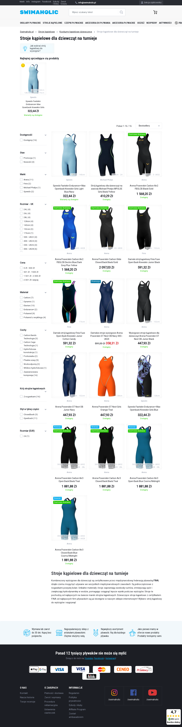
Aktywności (165, 23)
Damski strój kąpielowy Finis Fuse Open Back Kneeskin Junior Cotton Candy (69, 336)
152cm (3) (28, 229)
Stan (33, 152)
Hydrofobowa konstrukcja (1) (30, 351)
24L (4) (27, 209)
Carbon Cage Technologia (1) (31, 343)
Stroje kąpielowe (52, 23)
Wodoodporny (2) (32, 364)
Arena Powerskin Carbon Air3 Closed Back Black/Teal (106, 479)
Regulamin (74, 693)
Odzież (140, 23)
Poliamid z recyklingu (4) (35, 317)
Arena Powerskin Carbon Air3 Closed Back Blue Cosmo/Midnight (69, 552)
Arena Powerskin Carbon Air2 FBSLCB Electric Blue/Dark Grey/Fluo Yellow (69, 262)
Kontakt (24, 693)
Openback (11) (30, 418)
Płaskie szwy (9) (31, 360)
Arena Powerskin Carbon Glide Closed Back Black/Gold (106, 260)
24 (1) (26, 436)
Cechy (33, 330)
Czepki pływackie (73, 23)
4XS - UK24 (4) (30, 241)
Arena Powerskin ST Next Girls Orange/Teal (106, 408)
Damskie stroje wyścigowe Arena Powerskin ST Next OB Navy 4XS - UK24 (106, 336)
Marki (33, 174)
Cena (33, 262)
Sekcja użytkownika (151, 2)
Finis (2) (27, 183)
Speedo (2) (29, 191)
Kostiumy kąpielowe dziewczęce (76, 31)
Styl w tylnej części (33, 409)
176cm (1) (28, 233)
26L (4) (27, 213)
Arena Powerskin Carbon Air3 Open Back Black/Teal (69, 479)
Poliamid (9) (29, 313)
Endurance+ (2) (30, 309)
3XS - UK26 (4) (30, 245)
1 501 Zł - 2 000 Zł (32, 276)
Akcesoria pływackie (123, 23)
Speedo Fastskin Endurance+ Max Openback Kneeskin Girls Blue (144, 408)
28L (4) (27, 217)
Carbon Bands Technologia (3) (31, 337)
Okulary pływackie (30, 23)
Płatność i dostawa (53, 693)
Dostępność (33, 134)
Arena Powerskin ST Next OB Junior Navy (69, 408)
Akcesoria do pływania (97, 23)
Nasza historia (27, 697)
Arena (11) (28, 180)
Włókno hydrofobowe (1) (35, 368)
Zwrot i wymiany (52, 697)
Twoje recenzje (27, 701)
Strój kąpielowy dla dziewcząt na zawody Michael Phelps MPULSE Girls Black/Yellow (106, 188)
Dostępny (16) (30, 140)
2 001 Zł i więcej (31, 280)
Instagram (111, 658)
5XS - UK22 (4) (30, 237)
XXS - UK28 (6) (30, 249)
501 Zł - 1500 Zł (31, 272)
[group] (33, 90)
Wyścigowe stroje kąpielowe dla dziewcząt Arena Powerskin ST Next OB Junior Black (144, 336)
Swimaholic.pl (27, 31)
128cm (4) (28, 221)
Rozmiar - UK (33, 204)
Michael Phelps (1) (32, 187)
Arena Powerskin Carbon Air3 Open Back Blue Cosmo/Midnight (144, 479)
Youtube (89, 658)
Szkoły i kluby (75, 705)
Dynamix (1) (29, 301)
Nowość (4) (29, 162)
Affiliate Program (77, 709)
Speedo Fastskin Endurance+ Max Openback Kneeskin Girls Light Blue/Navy (69, 188)
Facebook (99, 658)
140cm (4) (28, 225)
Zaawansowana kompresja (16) (31, 373)
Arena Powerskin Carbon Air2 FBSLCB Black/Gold (144, 187)
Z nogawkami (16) (32, 396)
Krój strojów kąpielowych (33, 390)
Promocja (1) (30, 158)
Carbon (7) (28, 297)
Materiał (33, 292)
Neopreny (151, 23)
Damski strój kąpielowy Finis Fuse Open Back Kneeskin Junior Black (144, 260)
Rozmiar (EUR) (33, 430)
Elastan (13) (29, 305)
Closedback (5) (31, 414)
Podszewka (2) (31, 356)
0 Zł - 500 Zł (29, 268)
